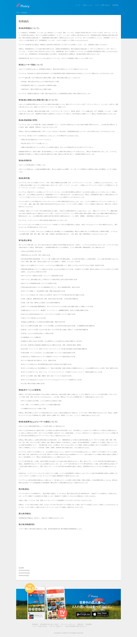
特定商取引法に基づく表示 (49, 624)
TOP (17, 12)
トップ (78, 5)
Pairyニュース (87, 5)
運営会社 (80, 624)
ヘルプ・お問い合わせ (102, 5)
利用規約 (35, 624)
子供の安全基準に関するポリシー (76, 626)
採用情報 (115, 5)
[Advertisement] (68, 550)
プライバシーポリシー (67, 624)
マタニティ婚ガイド (56, 626)
